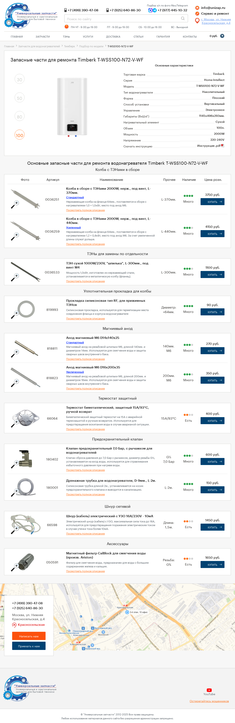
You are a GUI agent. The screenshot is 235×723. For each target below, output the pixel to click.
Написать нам (29, 636)
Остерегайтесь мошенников (209, 701)
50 (19, 97)
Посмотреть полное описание (85, 209)
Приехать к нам (29, 646)
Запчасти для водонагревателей (39, 46)
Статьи (138, 36)
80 (19, 116)
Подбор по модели (91, 46)
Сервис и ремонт (215, 13)
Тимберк (69, 46)
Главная (17, 36)
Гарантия (163, 36)
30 (19, 79)
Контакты (190, 36)
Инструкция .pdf (210, 145)
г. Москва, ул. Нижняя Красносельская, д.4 (216, 21)
